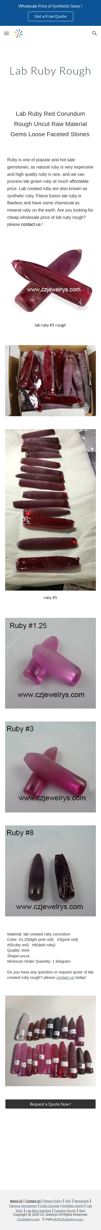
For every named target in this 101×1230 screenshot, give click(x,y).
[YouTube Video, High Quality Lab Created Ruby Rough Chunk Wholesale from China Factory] (50, 1152)
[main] (50, 70)
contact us (65, 977)
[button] (6, 33)
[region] (50, 13)
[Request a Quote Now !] (50, 1104)
